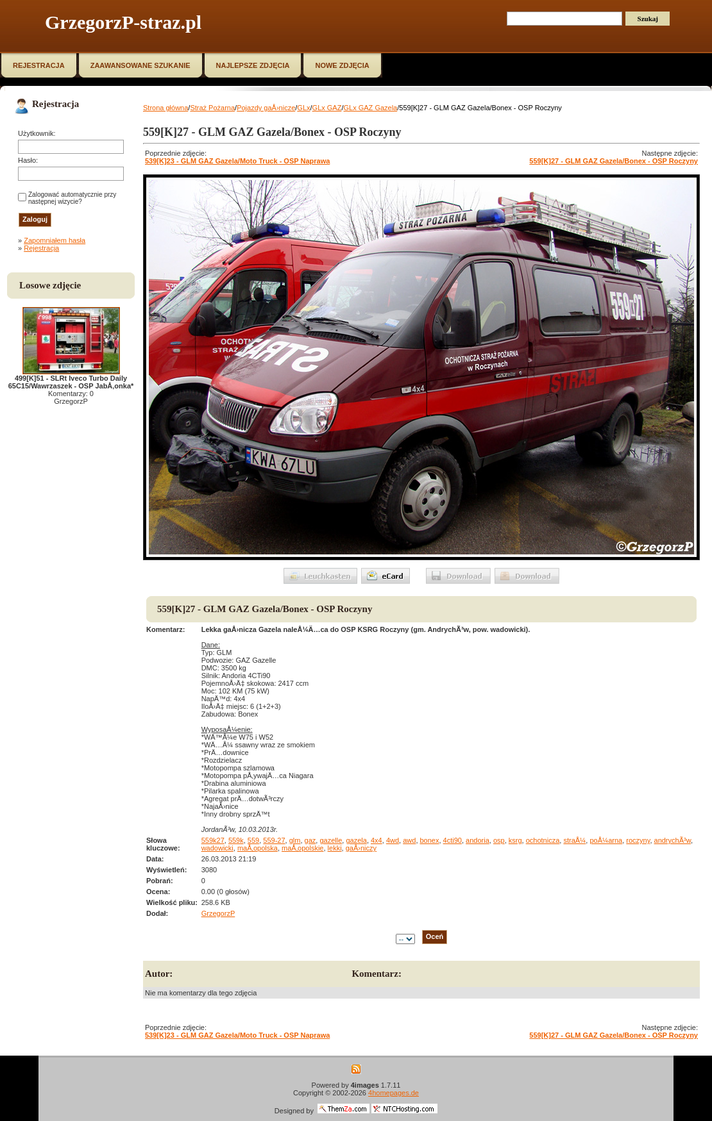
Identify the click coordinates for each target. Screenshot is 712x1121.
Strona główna (165, 108)
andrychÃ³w (672, 840)
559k (236, 840)
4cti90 (452, 840)
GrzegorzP (218, 913)
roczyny (638, 840)
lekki (335, 848)
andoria (477, 840)
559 (253, 840)
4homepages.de (393, 1093)
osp (499, 840)
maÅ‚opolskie (302, 848)
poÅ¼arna (605, 840)
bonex (429, 840)
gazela (356, 840)
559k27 (213, 840)
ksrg (515, 840)
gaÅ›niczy (361, 848)
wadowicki (217, 848)
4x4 (376, 840)
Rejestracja (41, 248)
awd (409, 840)
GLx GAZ (327, 108)
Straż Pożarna (212, 108)
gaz (310, 840)
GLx (303, 108)
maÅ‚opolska (257, 848)
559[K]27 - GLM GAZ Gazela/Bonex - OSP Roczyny (613, 161)
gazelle (330, 840)
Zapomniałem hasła (54, 240)
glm (295, 840)
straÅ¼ (574, 840)
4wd (392, 840)
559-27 (274, 840)
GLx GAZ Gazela (370, 108)
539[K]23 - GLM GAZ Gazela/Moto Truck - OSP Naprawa (237, 161)
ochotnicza (543, 840)
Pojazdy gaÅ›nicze (266, 108)
